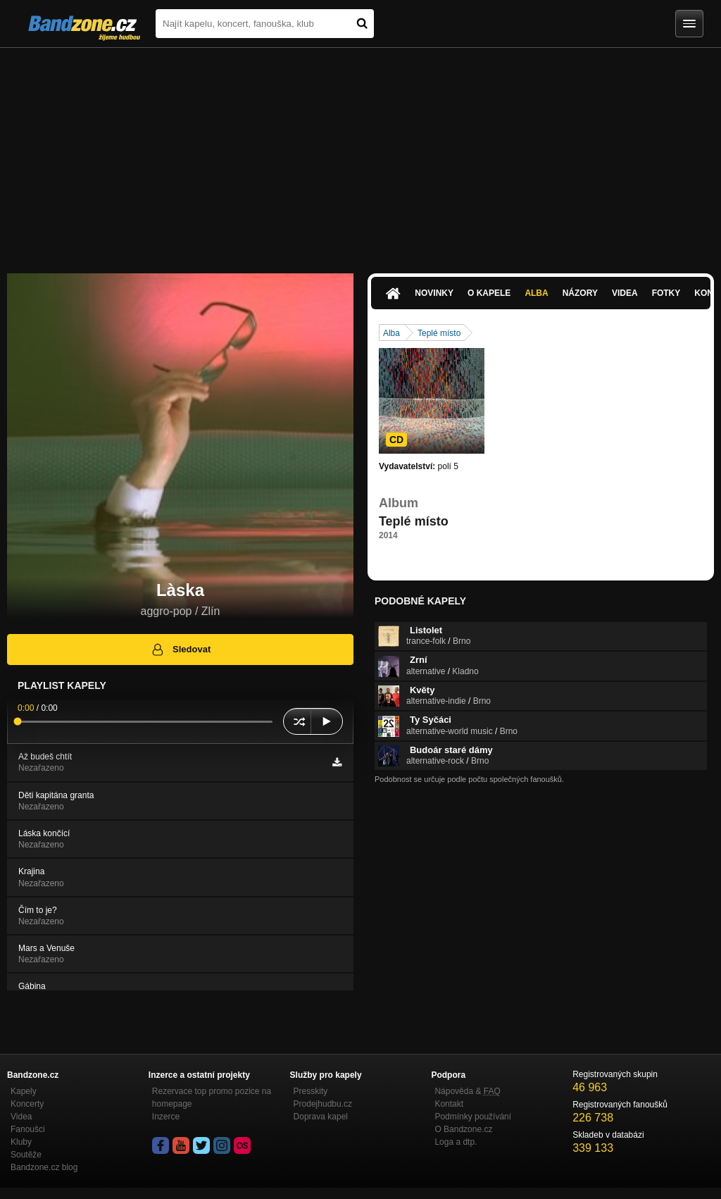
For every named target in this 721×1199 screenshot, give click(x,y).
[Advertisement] (360, 153)
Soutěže (26, 1155)
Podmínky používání (472, 1117)
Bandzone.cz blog (44, 1167)
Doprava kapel (321, 1117)
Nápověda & (467, 1091)
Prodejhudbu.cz (323, 1104)
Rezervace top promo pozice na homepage (211, 1097)
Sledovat (180, 649)
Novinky (434, 293)
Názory (580, 293)
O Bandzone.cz (463, 1129)
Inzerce (166, 1117)
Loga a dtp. (455, 1142)
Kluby (21, 1142)
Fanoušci (28, 1129)
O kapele (489, 293)
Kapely (24, 1091)
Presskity (311, 1091)
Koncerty (27, 1104)
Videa (625, 293)
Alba (536, 293)
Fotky (666, 293)
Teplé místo (439, 333)
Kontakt (448, 1104)
